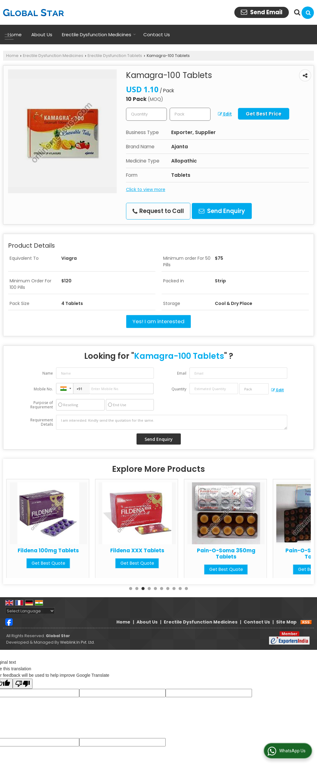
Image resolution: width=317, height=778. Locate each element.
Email (181, 373)
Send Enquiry (222, 211)
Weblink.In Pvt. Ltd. (77, 642)
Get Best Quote (48, 569)
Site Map (286, 622)
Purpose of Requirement (41, 405)
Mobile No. (43, 389)
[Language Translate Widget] (30, 611)
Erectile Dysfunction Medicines (99, 34)
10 (186, 588)
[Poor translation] (23, 684)
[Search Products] (296, 12)
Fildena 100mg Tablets (137, 550)
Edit (225, 114)
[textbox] (190, 114)
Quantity (179, 389)
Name (47, 373)
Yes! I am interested (158, 321)
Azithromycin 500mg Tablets (48, 553)
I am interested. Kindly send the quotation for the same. (171, 422)
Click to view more (145, 189)
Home (15, 34)
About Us (41, 34)
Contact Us (156, 34)
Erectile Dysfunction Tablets (115, 55)
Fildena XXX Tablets (226, 550)
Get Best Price (263, 114)
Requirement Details (41, 422)
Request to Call (158, 211)
